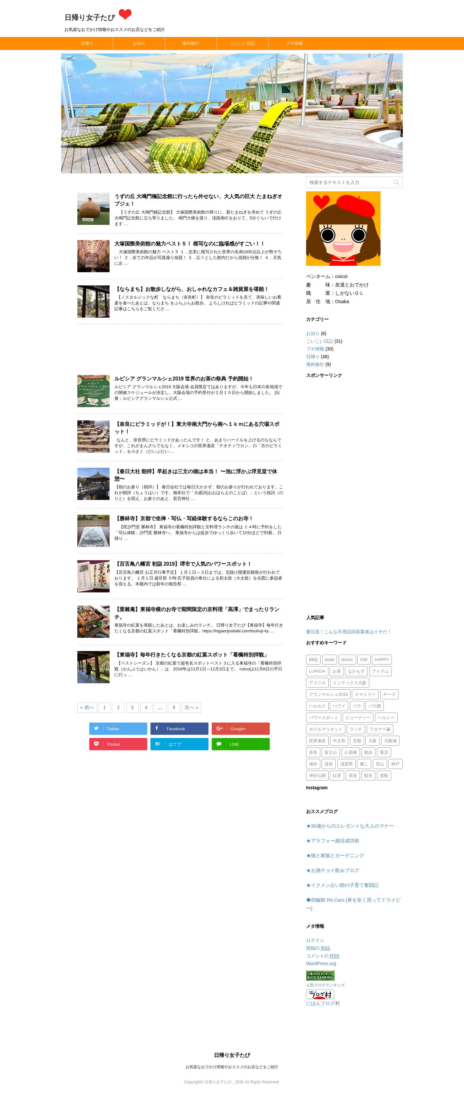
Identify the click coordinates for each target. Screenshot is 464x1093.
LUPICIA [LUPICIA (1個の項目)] (317, 671)
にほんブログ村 (323, 1003)
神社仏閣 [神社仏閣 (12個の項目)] (317, 775)
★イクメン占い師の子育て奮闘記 (342, 885)
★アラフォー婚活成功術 (332, 840)
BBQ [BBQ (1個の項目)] (313, 659)
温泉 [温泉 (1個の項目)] (328, 764)
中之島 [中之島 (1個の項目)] (339, 740)
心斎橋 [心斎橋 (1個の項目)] (350, 752)
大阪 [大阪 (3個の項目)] (372, 740)
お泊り (139, 43)
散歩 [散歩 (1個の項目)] (368, 752)
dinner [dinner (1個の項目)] (347, 659)
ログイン (315, 940)
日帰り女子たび (98, 18)
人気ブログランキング (325, 985)
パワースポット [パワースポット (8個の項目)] (323, 717)
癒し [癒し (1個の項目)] (364, 764)
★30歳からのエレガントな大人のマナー (350, 826)
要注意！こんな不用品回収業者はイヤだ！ (349, 631)
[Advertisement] (180, 353)
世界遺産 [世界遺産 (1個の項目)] (317, 740)
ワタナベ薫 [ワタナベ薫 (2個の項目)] (380, 729)
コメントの (322, 956)
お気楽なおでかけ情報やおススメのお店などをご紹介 (232, 1067)
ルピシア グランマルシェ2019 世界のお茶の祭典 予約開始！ (184, 378)
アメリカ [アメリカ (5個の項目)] (317, 682)
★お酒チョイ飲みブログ (332, 870)
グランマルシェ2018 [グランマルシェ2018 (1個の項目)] (328, 694)
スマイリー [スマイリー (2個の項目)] (365, 694)
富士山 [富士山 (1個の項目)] (330, 752)
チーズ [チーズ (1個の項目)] (389, 694)
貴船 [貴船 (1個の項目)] (384, 775)
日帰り (87, 43)
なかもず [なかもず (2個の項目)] (356, 671)
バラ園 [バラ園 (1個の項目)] (374, 706)
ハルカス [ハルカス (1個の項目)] (317, 706)
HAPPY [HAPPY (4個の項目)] (382, 659)
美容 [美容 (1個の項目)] (353, 775)
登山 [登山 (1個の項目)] (380, 764)
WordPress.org (321, 963)
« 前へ (87, 707)
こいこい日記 (242, 43)
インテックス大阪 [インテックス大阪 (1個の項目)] (349, 682)
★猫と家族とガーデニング (335, 855)
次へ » (191, 707)
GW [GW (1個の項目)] (363, 659)
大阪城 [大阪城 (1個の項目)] (390, 740)
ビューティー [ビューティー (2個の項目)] (358, 717)
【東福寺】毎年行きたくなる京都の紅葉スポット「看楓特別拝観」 (191, 654)
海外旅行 (190, 43)
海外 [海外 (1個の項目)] (313, 764)
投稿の (318, 948)
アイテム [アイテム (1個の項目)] (380, 671)
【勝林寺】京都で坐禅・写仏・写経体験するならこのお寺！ (184, 518)
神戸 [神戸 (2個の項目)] (395, 764)
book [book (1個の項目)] (329, 659)
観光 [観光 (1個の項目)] (368, 775)
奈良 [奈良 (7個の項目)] (313, 752)
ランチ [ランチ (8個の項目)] (356, 729)
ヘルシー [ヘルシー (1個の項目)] (386, 717)
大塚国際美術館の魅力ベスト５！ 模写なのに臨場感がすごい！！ (189, 243)
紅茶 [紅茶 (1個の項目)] (337, 775)
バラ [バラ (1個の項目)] (357, 706)
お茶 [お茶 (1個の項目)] (337, 671)
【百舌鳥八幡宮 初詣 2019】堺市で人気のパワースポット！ (183, 564)
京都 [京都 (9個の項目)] (357, 740)
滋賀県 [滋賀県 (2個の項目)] (346, 764)
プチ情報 (294, 43)
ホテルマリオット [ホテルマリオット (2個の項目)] (326, 729)
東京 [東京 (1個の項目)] (384, 752)
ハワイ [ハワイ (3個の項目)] (339, 706)
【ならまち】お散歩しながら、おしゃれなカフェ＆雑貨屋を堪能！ (191, 289)
